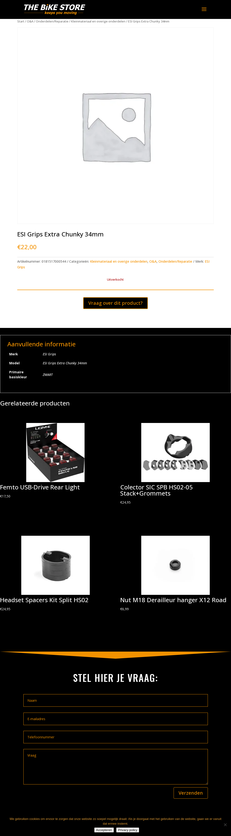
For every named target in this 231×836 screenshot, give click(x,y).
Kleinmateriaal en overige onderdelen (98, 21)
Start (20, 21)
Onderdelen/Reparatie (52, 21)
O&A (30, 21)
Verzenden (191, 793)
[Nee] (225, 824)
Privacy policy (127, 830)
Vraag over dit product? (115, 303)
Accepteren (104, 830)
